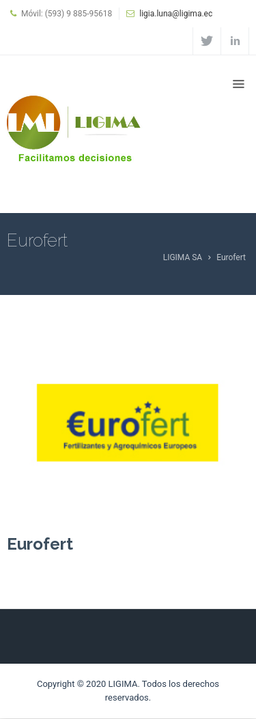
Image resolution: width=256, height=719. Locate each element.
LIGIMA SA (183, 257)
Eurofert (40, 544)
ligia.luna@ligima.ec (175, 13)
